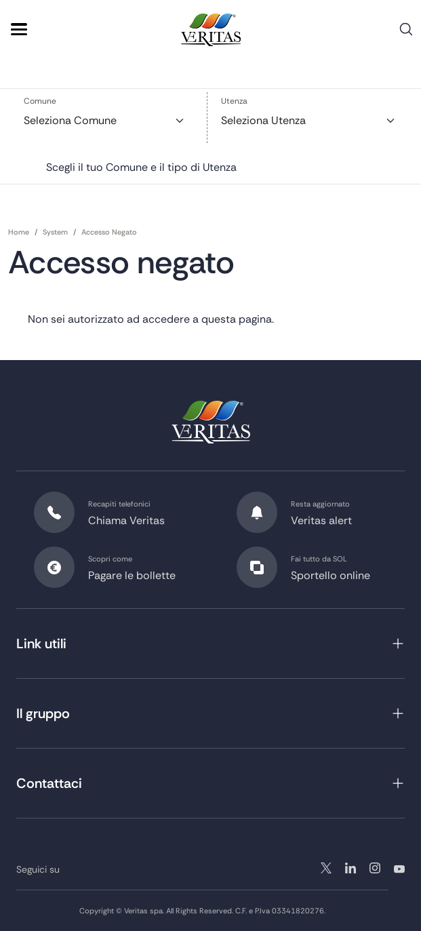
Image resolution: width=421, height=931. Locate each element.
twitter (326, 868)
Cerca (406, 34)
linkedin (374, 868)
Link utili (41, 643)
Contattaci (49, 783)
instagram (350, 868)
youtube (399, 868)
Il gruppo (43, 713)
